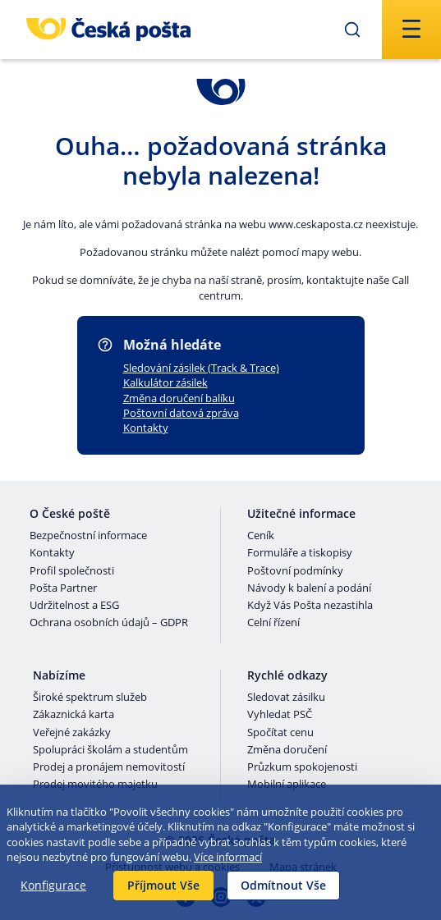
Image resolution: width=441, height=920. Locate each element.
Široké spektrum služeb (90, 697)
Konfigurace (53, 885)
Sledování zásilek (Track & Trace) (201, 367)
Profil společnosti (72, 571)
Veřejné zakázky (72, 732)
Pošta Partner (63, 588)
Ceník (260, 535)
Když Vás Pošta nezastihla (310, 605)
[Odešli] (352, 29)
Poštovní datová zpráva (181, 412)
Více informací (228, 856)
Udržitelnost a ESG (74, 605)
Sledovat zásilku (286, 697)
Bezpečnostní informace (88, 535)
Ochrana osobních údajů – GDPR (109, 622)
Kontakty (145, 427)
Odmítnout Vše (283, 885)
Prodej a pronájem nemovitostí (109, 767)
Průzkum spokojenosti (302, 767)
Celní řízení (273, 622)
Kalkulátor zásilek (165, 382)
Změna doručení (287, 750)
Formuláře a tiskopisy (299, 553)
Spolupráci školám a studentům (110, 750)
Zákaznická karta (73, 714)
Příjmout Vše (163, 885)
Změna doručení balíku (179, 398)
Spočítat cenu (280, 732)
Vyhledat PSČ (279, 714)
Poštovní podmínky (295, 571)
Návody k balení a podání (309, 588)
